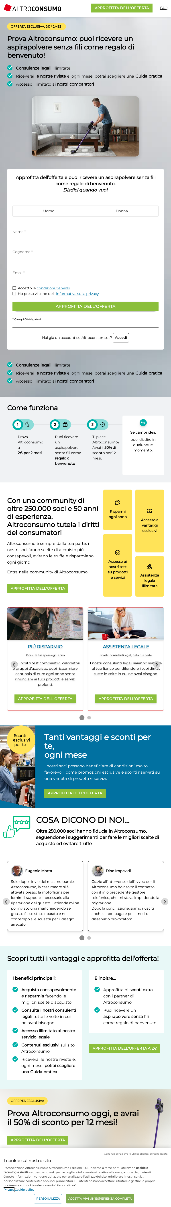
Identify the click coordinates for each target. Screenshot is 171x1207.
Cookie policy (24, 1189)
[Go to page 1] (81, 717)
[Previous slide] (14, 664)
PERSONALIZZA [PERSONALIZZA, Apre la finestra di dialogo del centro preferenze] (48, 1198)
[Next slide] (156, 664)
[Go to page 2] (89, 717)
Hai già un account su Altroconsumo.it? (85, 338)
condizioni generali (53, 288)
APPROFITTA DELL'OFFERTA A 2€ (125, 1048)
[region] (85, 1177)
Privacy (9, 1189)
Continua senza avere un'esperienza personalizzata (136, 1153)
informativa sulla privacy (77, 294)
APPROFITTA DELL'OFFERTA (122, 8)
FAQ (163, 8)
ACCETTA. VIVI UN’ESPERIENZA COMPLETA (100, 1198)
